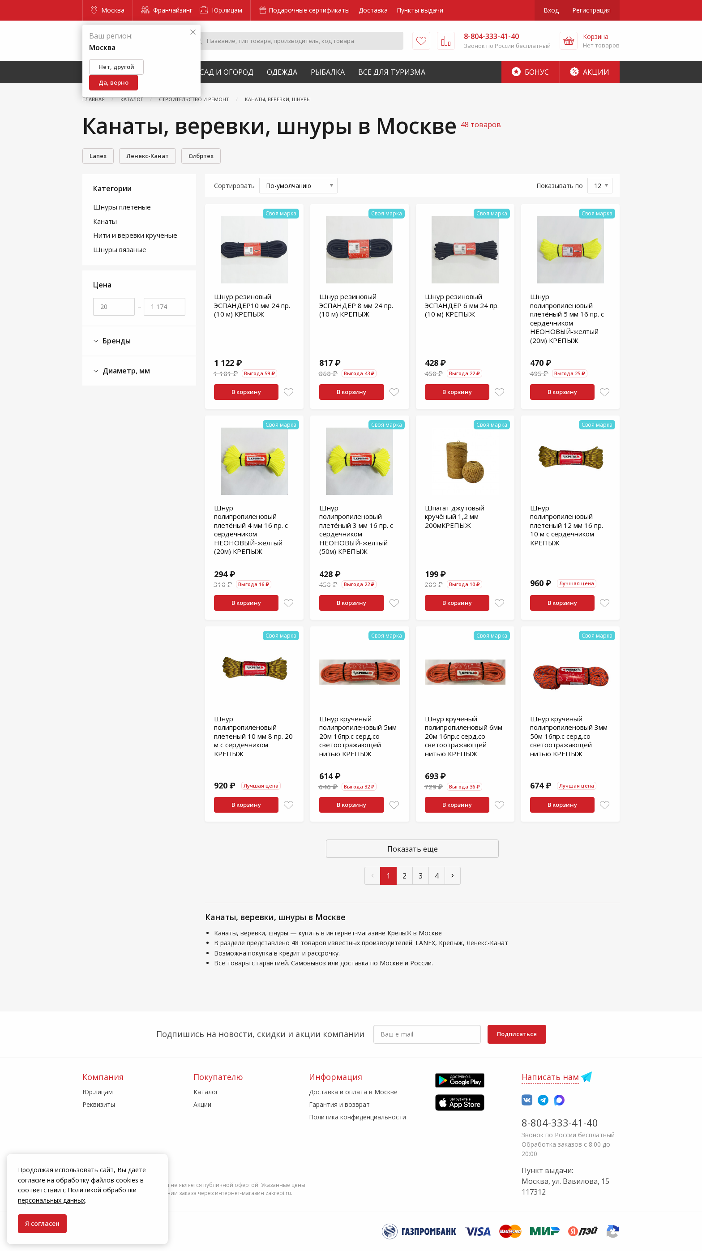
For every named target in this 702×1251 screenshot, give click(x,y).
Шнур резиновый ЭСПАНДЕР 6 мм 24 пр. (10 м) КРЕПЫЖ (462, 305)
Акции (589, 72)
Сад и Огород (226, 72)
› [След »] (452, 875)
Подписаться (517, 1034)
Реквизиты (98, 1104)
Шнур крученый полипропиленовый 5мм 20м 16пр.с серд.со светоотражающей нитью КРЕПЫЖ (358, 736)
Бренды (112, 341)
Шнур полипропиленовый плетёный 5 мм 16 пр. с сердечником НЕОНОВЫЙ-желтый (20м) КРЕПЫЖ (567, 318)
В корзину (246, 392)
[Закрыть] (192, 32)
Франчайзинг (167, 10)
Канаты (105, 221)
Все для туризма (391, 72)
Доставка (373, 10)
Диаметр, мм (121, 371)
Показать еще (412, 849)
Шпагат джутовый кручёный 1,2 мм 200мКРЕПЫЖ (454, 516)
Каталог (205, 1092)
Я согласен (42, 1223)
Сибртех (201, 156)
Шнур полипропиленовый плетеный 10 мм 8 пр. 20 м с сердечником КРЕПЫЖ (253, 736)
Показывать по (559, 185)
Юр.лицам (221, 10)
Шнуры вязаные (119, 249)
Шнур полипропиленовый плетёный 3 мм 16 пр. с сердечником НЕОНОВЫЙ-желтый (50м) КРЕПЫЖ (356, 529)
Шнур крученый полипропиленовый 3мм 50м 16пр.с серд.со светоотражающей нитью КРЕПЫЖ (569, 736)
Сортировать (234, 185)
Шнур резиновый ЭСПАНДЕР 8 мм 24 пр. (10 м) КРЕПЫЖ (356, 305)
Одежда (282, 72)
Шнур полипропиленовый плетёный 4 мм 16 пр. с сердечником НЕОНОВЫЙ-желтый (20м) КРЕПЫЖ (251, 529)
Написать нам (550, 1076)
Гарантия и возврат (339, 1104)
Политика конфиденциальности (357, 1117)
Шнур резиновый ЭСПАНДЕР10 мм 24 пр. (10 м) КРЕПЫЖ (252, 305)
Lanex (98, 156)
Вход (551, 10)
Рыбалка (328, 72)
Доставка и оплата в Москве (353, 1092)
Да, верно (113, 82)
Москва (107, 10)
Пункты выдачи (420, 10)
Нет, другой (116, 67)
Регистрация (591, 10)
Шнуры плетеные (122, 206)
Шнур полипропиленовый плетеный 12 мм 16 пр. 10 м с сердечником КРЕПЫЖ (566, 525)
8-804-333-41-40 (560, 1122)
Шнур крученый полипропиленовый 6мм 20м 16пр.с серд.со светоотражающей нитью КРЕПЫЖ (463, 736)
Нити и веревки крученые (135, 235)
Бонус (530, 72)
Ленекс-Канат (147, 156)
